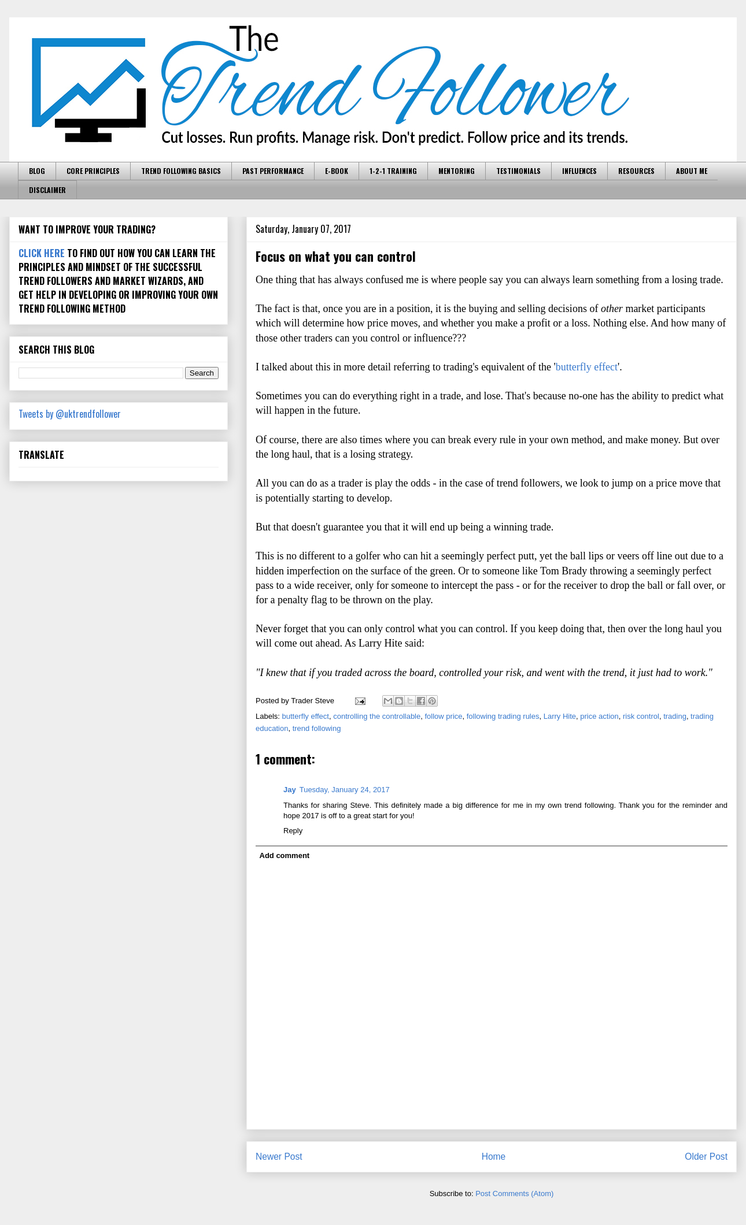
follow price (443, 716)
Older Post (706, 1156)
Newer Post (279, 1156)
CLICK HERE (42, 253)
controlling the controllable (376, 716)
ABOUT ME (691, 171)
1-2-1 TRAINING (393, 171)
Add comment (285, 855)
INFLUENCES (579, 171)
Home (494, 1156)
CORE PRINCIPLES (93, 171)
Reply (292, 830)
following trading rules (503, 716)
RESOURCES (636, 171)
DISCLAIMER (47, 190)
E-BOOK (336, 171)
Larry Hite (560, 716)
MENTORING (456, 171)
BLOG (37, 171)
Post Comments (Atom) (514, 1193)
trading (674, 716)
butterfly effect (587, 367)
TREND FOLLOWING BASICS (181, 171)
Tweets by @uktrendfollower (70, 414)
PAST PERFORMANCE (273, 171)
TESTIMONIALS (518, 171)
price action (599, 716)
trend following (317, 728)
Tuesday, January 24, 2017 (345, 789)
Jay (289, 789)
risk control (641, 716)
